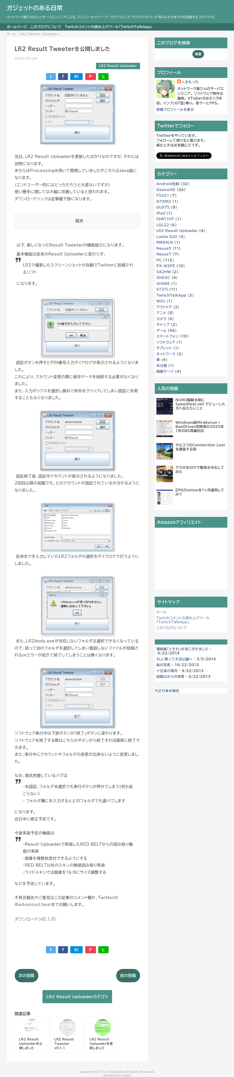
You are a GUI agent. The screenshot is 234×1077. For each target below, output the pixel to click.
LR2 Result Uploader (118, 65)
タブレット (164, 348)
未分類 (161, 365)
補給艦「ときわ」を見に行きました (182, 649)
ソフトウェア (165, 342)
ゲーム (161, 330)
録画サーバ (165, 371)
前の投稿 (128, 975)
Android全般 (167, 184)
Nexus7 (163, 254)
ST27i (162, 289)
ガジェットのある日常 (35, 8)
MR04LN (164, 242)
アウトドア (164, 307)
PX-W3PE (165, 266)
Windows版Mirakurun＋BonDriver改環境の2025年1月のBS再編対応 (199, 427)
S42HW (163, 272)
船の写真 (163, 665)
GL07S (163, 207)
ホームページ (17, 27)
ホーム (161, 612)
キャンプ (162, 324)
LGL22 (162, 225)
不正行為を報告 (167, 691)
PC (159, 260)
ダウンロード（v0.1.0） (36, 919)
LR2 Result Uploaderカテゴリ (77, 997)
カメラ (161, 319)
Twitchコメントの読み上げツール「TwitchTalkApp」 (108, 27)
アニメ (161, 313)
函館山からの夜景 (170, 676)
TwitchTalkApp (171, 295)
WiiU (160, 301)
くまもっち (190, 82)
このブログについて (46, 27)
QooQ (126, 1075)
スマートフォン (167, 336)
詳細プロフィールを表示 (175, 109)
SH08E (163, 283)
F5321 (162, 195)
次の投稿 (26, 975)
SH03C (163, 277)
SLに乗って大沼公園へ (174, 659)
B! (76, 76)
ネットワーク (165, 354)
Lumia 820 (166, 236)
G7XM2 (163, 201)
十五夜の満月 (167, 671)
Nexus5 (163, 248)
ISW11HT (165, 219)
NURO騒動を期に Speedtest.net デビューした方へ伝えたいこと (200, 404)
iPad (160, 213)
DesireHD (165, 190)
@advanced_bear (33, 904)
